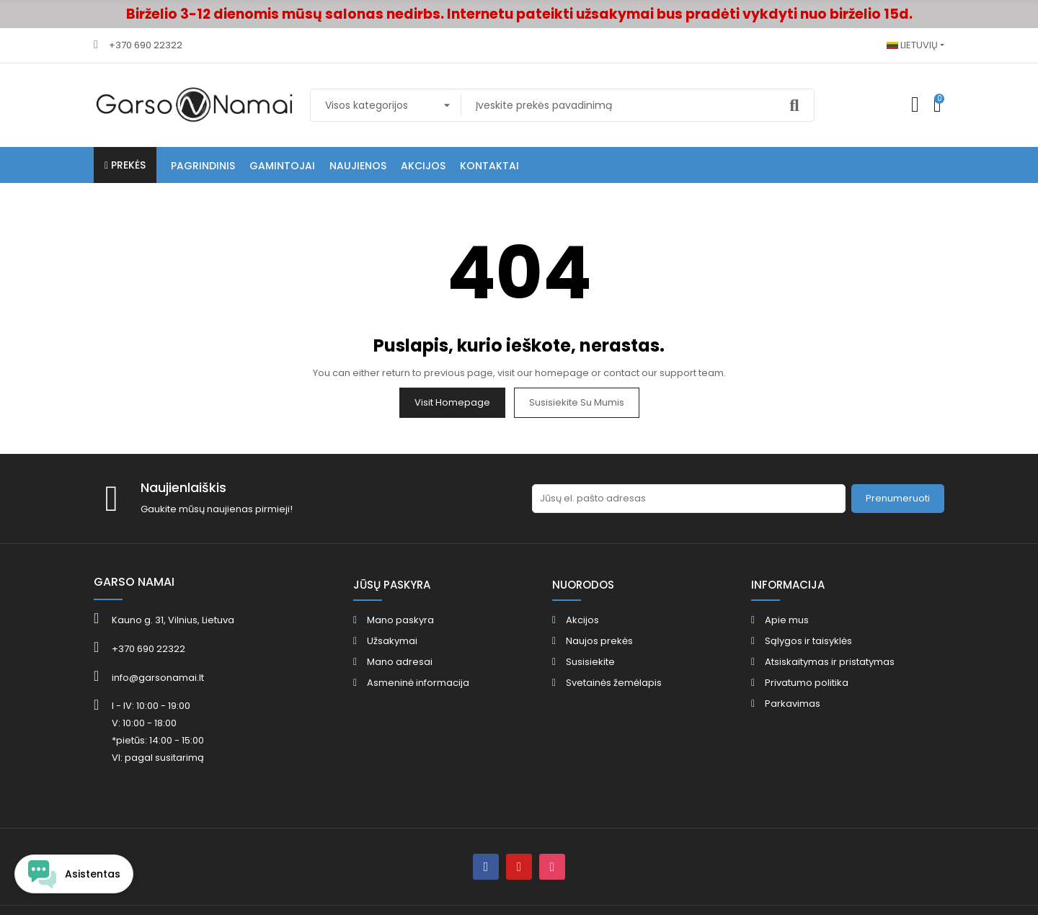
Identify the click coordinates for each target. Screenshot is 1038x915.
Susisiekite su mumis (576, 402)
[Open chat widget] (73, 873)
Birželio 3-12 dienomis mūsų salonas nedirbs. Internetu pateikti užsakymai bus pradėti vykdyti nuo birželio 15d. (519, 14)
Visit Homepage (452, 402)
